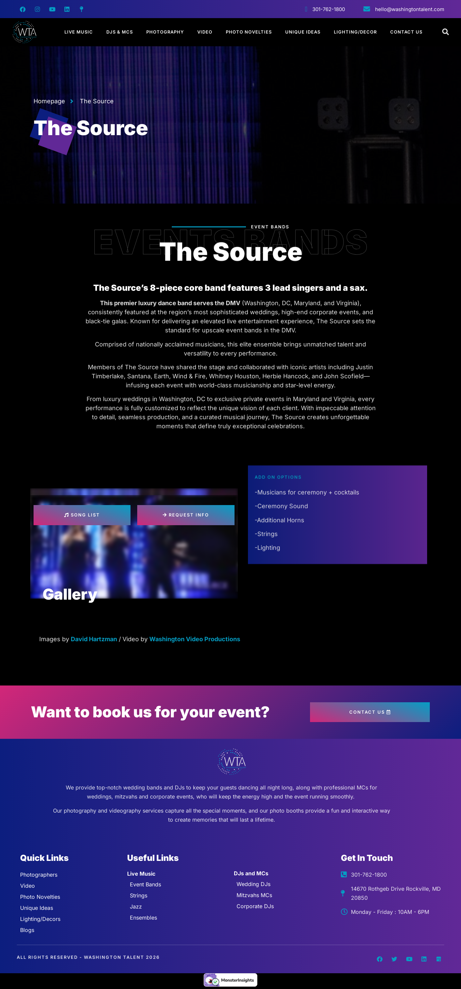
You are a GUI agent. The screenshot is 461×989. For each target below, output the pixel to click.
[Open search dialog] (446, 32)
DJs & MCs (119, 32)
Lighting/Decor (355, 32)
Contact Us (406, 32)
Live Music (78, 32)
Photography (165, 32)
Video (204, 32)
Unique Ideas (302, 32)
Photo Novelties (249, 32)
